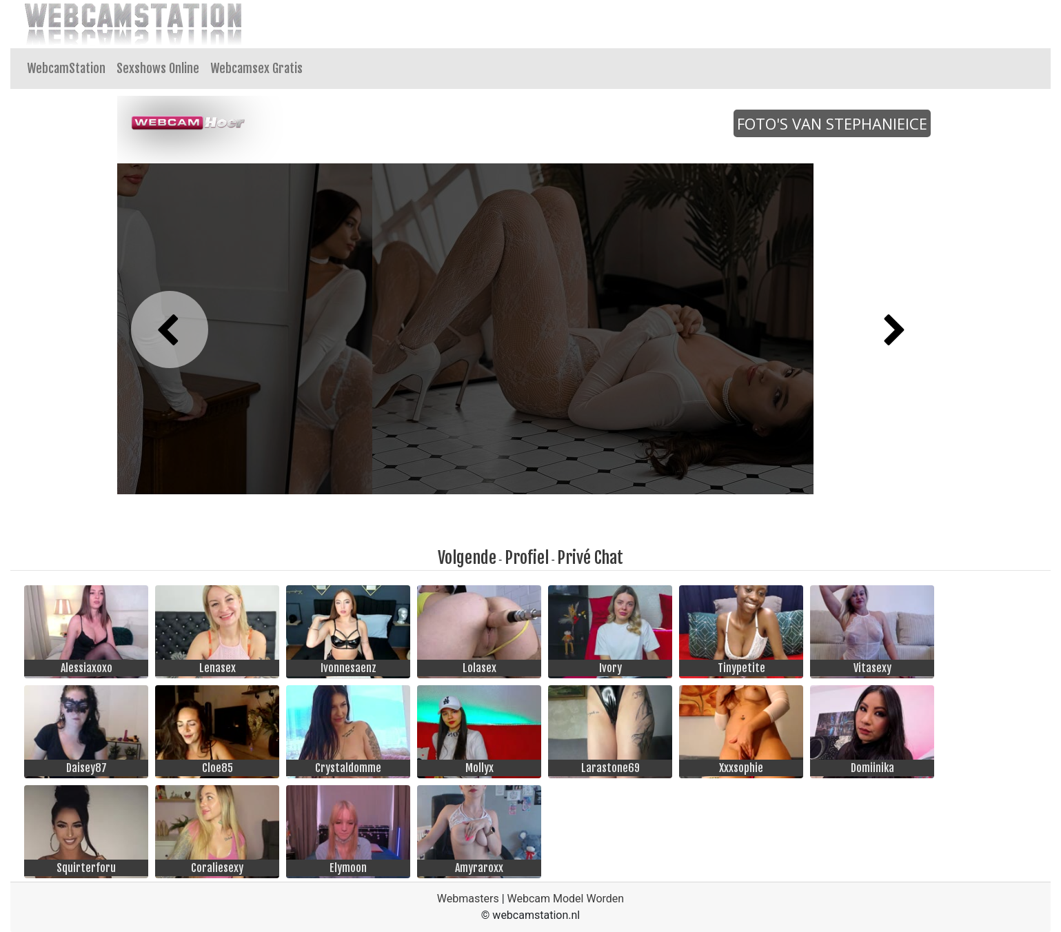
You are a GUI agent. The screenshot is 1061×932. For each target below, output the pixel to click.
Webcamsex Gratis (256, 68)
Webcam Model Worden (566, 898)
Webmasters (468, 898)
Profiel (527, 557)
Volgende (467, 557)
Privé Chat (590, 557)
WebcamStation (66, 68)
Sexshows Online (158, 68)
